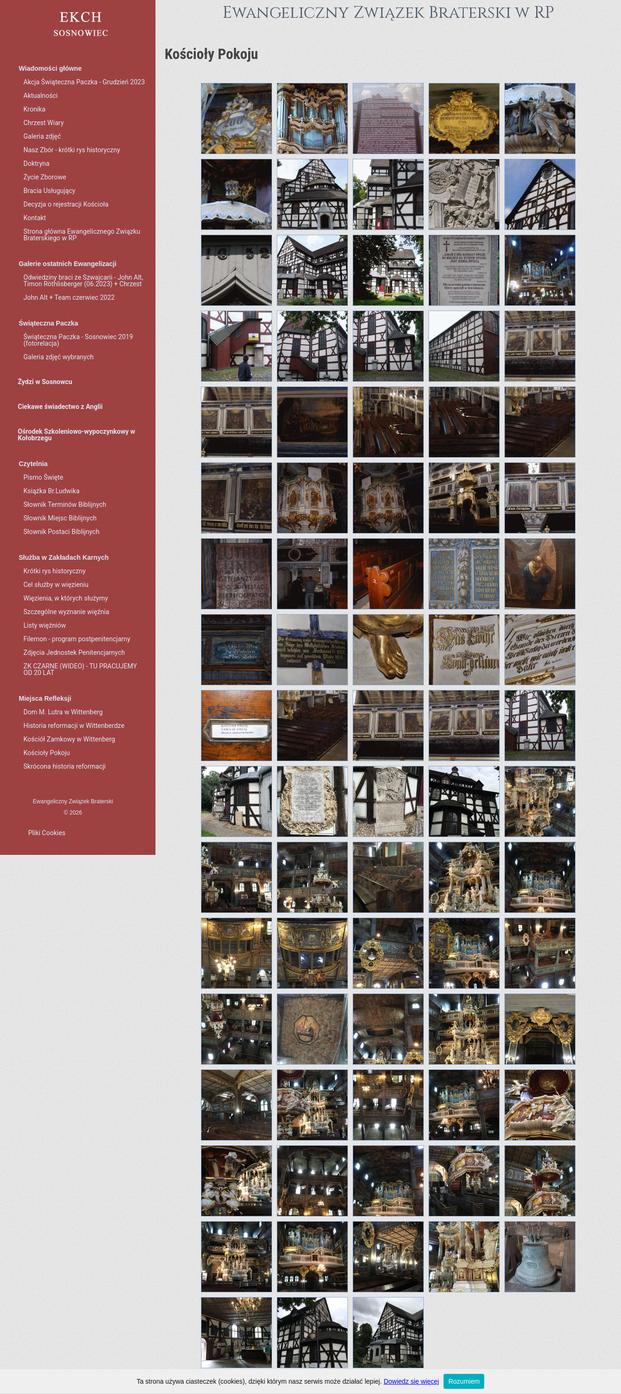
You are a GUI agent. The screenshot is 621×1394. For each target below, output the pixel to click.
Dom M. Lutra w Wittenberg (63, 712)
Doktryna (36, 163)
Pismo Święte (43, 477)
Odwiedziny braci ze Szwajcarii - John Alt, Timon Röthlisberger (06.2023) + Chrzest (83, 281)
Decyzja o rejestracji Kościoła (66, 204)
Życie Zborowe (44, 177)
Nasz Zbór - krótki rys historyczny (71, 150)
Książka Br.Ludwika (51, 491)
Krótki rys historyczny (54, 571)
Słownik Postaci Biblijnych (61, 531)
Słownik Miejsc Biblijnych (59, 518)
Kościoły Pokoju (46, 752)
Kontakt (34, 218)
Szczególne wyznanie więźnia (66, 611)
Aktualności (40, 95)
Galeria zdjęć (42, 136)
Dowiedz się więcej (411, 1381)
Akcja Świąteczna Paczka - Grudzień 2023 (84, 82)
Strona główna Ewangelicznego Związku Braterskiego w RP (81, 235)
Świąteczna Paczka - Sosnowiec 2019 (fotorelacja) (78, 340)
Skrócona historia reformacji (64, 766)
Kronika (34, 109)
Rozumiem (464, 1381)
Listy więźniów (44, 625)
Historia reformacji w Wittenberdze (74, 725)
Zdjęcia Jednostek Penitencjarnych (74, 652)
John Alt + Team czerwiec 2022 (69, 297)
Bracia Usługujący (49, 190)
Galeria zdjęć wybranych (58, 357)
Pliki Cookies (47, 833)
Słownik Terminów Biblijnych (64, 504)
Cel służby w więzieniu (56, 584)
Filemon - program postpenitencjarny (76, 639)
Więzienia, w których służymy (65, 598)
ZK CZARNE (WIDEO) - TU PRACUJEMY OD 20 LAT (80, 669)
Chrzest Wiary (43, 122)
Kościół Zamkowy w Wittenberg (69, 739)
